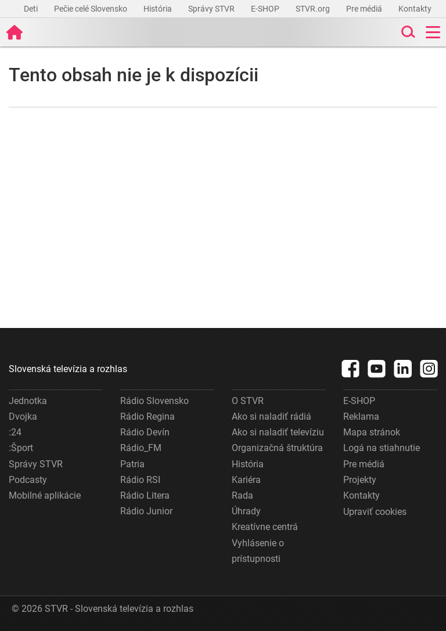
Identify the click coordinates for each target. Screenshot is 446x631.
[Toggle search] (407, 32)
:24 (15, 432)
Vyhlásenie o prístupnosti (258, 551)
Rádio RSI (140, 479)
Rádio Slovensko (154, 400)
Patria (132, 464)
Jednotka (28, 400)
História (158, 8)
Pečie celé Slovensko (91, 8)
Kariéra (246, 479)
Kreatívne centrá (265, 526)
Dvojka (23, 416)
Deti (31, 8)
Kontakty (414, 8)
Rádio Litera (145, 495)
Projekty (359, 479)
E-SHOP (266, 8)
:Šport (21, 447)
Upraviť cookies (375, 511)
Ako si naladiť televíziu (278, 432)
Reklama (361, 416)
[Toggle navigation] (433, 32)
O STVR (248, 400)
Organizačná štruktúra (277, 447)
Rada (242, 495)
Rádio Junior (146, 511)
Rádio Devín (145, 432)
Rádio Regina (147, 416)
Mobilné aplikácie (45, 495)
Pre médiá (365, 8)
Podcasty (28, 479)
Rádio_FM (140, 447)
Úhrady (246, 511)
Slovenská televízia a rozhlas (68, 368)
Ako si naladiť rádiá (271, 416)
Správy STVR (212, 8)
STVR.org (314, 8)
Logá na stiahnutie (381, 447)
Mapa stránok (371, 432)
